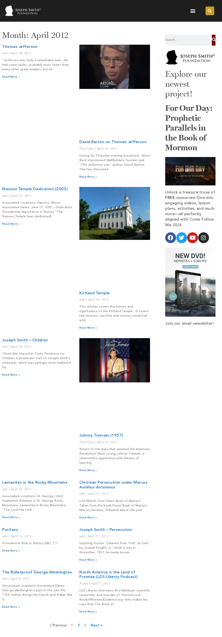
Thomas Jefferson (19, 47)
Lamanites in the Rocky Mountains (34, 483)
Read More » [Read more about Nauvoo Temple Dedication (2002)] (11, 224)
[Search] (213, 40)
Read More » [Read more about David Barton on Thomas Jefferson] (88, 177)
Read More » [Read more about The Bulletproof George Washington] (11, 607)
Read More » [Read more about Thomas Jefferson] (11, 77)
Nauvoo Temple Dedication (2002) (35, 189)
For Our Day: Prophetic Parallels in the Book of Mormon (188, 127)
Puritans (10, 530)
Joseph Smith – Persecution (105, 530)
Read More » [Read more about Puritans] (11, 551)
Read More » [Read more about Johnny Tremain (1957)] (88, 470)
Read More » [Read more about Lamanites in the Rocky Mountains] (11, 517)
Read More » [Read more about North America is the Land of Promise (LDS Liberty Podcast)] (88, 612)
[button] (193, 11)
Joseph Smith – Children (25, 340)
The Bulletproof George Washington (37, 572)
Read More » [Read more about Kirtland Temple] (88, 328)
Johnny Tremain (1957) (101, 435)
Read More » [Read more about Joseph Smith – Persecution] (88, 560)
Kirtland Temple (94, 293)
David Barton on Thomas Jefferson (113, 142)
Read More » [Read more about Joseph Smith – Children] (11, 375)
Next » (97, 625)
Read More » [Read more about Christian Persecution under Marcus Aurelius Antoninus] (88, 517)
